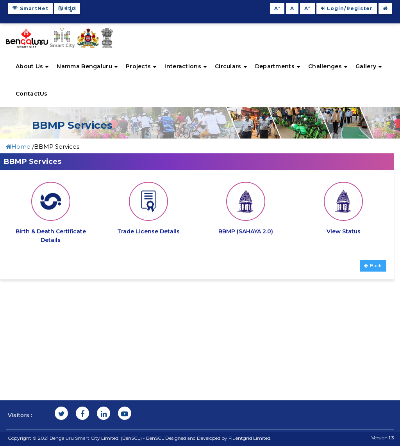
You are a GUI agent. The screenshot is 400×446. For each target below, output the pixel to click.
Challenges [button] (328, 66)
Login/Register (347, 8)
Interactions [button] (185, 66)
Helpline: (350, 386)
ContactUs (32, 93)
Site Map (119, 322)
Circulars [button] (231, 66)
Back (373, 265)
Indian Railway (227, 348)
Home (19, 146)
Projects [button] (141, 66)
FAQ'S (16, 348)
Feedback (120, 331)
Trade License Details (148, 231)
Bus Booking (224, 340)
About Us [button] (32, 66)
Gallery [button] (368, 66)
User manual (224, 322)
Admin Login (225, 357)
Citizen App (223, 313)
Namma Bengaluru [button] (87, 66)
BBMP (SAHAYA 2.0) (245, 231)
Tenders (118, 313)
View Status (344, 231)
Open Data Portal (231, 331)
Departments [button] (277, 66)
